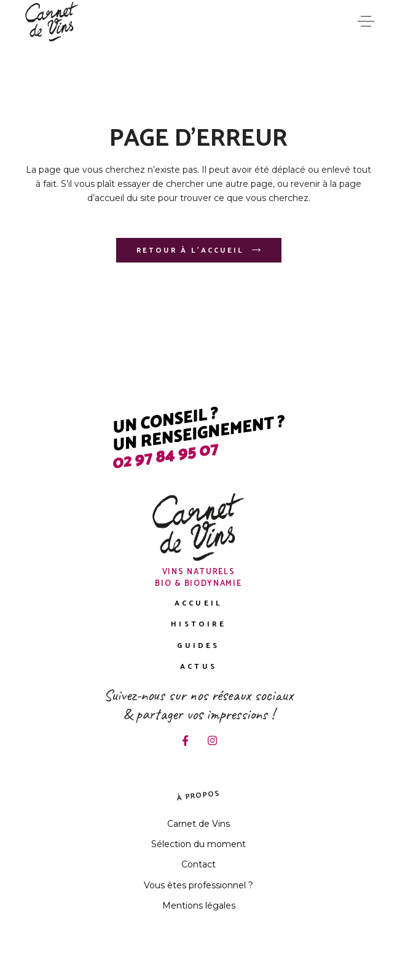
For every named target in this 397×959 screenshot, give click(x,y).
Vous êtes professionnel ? (198, 885)
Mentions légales (198, 905)
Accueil (198, 603)
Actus (198, 667)
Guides (198, 646)
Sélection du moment (198, 844)
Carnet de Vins (198, 823)
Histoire (198, 624)
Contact (198, 864)
